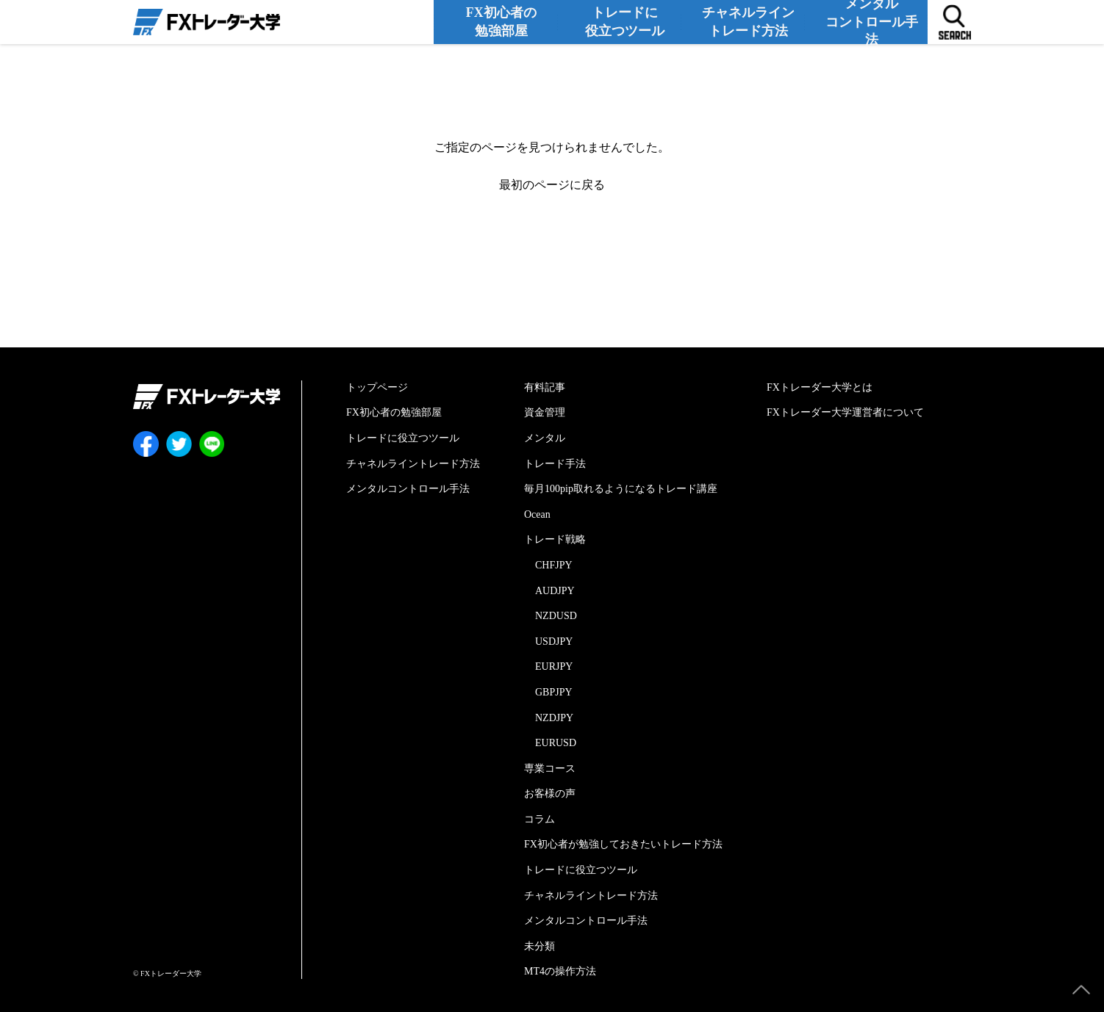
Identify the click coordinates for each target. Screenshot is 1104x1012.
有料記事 (544, 387)
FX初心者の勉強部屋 (504, 21)
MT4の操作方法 (560, 971)
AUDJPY (555, 590)
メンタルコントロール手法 (875, 21)
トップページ (377, 387)
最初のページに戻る (552, 184)
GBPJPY (554, 692)
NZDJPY (554, 717)
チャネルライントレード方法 (751, 21)
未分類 (539, 946)
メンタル (544, 438)
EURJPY (554, 666)
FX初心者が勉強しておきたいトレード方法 (623, 844)
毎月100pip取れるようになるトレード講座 (620, 488)
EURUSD (555, 742)
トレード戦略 (555, 539)
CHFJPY (554, 565)
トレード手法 (555, 463)
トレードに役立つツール (628, 21)
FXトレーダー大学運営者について (845, 412)
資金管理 (544, 412)
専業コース (550, 768)
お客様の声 (550, 793)
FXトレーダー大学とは (819, 387)
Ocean (537, 514)
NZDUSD (556, 615)
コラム (539, 819)
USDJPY (554, 641)
